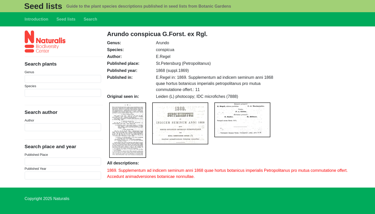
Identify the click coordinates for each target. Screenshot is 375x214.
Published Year (35, 169)
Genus (29, 72)
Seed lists (43, 6)
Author (29, 120)
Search (90, 19)
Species (30, 86)
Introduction (36, 19)
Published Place (36, 155)
